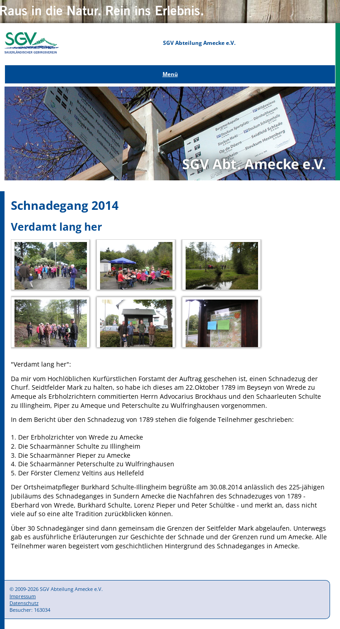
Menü (170, 74)
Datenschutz (24, 603)
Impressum (23, 596)
